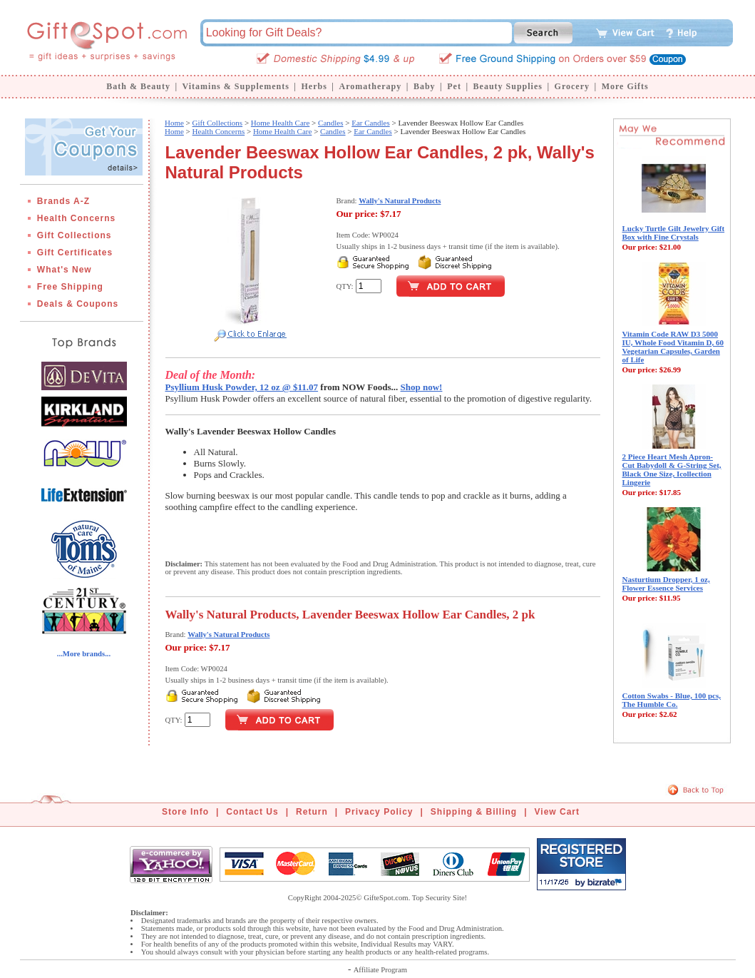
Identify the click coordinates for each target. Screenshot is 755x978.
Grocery (572, 86)
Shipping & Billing (474, 812)
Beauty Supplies (508, 86)
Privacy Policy (379, 812)
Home (174, 122)
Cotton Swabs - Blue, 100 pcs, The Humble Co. (671, 699)
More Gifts (625, 86)
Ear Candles (370, 122)
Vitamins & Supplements (236, 86)
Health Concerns (76, 218)
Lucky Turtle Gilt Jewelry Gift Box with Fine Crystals (673, 232)
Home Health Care (280, 122)
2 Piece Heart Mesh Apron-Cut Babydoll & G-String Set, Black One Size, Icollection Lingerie (671, 469)
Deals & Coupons (77, 304)
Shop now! (422, 387)
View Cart (557, 812)
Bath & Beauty (138, 86)
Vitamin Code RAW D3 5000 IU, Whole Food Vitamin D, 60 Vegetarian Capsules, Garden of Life (673, 347)
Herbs (314, 86)
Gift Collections (74, 235)
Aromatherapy (370, 86)
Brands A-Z (63, 201)
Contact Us (252, 812)
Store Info (185, 812)
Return (312, 812)
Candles (330, 122)
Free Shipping (70, 287)
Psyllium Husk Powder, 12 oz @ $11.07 (242, 387)
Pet (454, 86)
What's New (64, 270)
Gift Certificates (75, 253)
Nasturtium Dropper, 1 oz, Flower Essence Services (666, 583)
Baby (425, 86)
